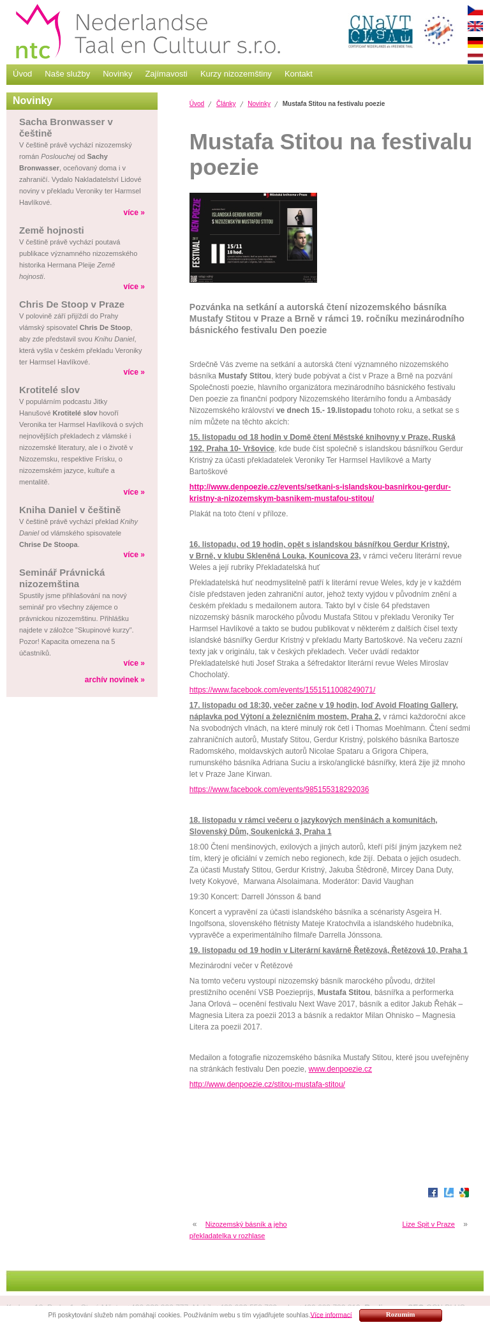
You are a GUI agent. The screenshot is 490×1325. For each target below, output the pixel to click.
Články (226, 103)
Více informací (331, 1314)
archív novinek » (115, 679)
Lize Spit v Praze (428, 1224)
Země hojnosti (51, 230)
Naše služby (67, 74)
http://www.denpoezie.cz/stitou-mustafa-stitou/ (267, 1084)
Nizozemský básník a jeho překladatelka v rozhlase (238, 1229)
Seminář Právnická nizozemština (62, 578)
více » (133, 212)
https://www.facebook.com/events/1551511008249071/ (282, 689)
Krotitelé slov (49, 389)
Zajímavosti (166, 74)
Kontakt (299, 74)
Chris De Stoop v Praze (71, 304)
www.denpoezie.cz (340, 1069)
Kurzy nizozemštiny (236, 74)
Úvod (22, 74)
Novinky (117, 74)
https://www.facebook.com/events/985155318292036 (279, 789)
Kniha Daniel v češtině (70, 509)
